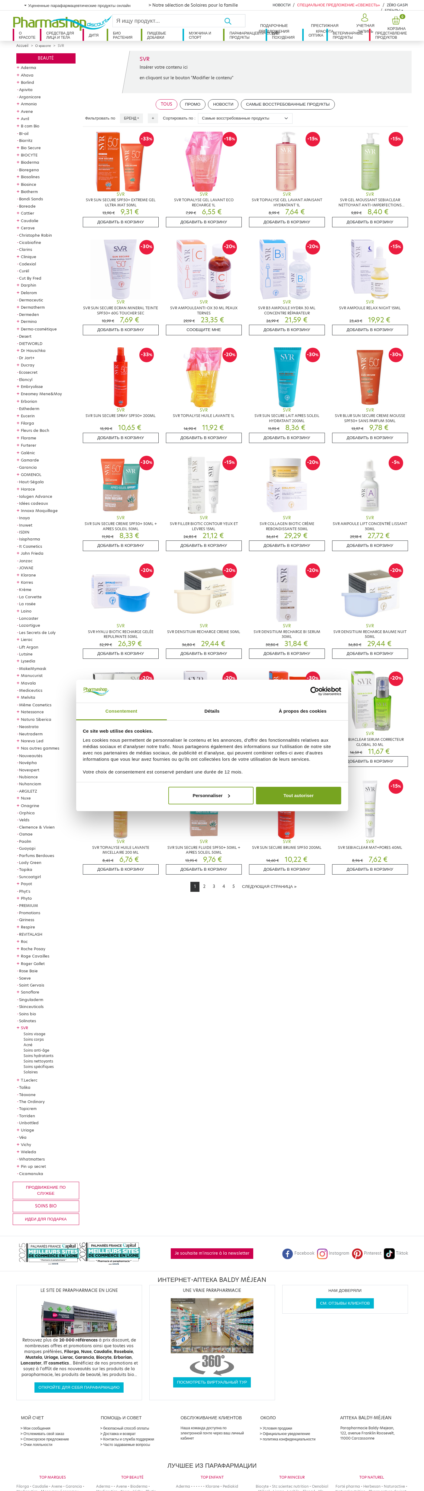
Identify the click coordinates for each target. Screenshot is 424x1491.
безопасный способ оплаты (126, 1428)
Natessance (32, 711)
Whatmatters (32, 1159)
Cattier (27, 213)
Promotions (29, 912)
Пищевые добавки (156, 35)
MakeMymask (32, 668)
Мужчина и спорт (200, 35)
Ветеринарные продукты (348, 35)
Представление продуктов (391, 35)
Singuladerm (31, 999)
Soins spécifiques (39, 1066)
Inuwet (25, 525)
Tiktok (396, 1253)
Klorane (28, 575)
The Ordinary (32, 1101)
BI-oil (23, 133)
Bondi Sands (31, 199)
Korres (27, 582)
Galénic (28, 452)
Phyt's (24, 891)
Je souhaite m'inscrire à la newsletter (212, 1253)
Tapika (25, 869)
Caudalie (29, 220)
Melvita (28, 697)
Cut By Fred (30, 278)
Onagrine (30, 805)
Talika (25, 1087)
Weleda (28, 1151)
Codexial (27, 264)
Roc (24, 941)
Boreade (27, 206)
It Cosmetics (30, 546)
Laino (26, 611)
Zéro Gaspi (397, 5)
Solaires (31, 1072)
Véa (23, 1137)
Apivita (26, 89)
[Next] (269, 887)
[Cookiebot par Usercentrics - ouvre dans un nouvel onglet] (314, 691)
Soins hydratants (38, 1055)
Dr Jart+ (27, 357)
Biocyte (262, 1486)
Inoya (24, 518)
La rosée (27, 603)
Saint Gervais (31, 985)
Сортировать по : (179, 118)
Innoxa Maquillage (39, 510)
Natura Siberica (36, 719)
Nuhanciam (30, 784)
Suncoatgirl (30, 876)
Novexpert (29, 770)
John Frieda (32, 553)
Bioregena (29, 169)
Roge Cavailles (35, 956)
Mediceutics (30, 690)
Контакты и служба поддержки (128, 1439)
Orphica (27, 813)
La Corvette (30, 596)
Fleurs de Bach (35, 430)
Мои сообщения (37, 1428)
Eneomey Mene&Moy (41, 393)
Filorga (27, 423)
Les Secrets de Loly (37, 632)
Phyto (26, 898)
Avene (27, 111)
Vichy (26, 1144)
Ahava (27, 75)
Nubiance (28, 777)
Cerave (28, 228)
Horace (28, 489)
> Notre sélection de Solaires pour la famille (193, 5)
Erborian (29, 401)
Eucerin (28, 416)
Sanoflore (30, 992)
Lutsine (26, 654)
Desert (25, 336)
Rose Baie (28, 971)
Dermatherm (33, 307)
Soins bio (27, 1013)
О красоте (27, 35)
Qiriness (26, 919)
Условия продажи (277, 1428)
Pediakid (230, 1486)
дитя (94, 35)
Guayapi (27, 848)
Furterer (28, 445)
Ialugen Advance (35, 496)
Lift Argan (28, 647)
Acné (28, 1044)
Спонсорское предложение (46, 1439)
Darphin (28, 285)
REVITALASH (30, 934)
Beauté (46, 58)
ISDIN (24, 532)
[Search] (168, 20)
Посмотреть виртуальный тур (212, 1382)
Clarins (25, 249)
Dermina (29, 321)
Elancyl (25, 379)
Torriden (27, 1115)
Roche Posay (33, 948)
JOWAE (26, 567)
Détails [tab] (212, 711)
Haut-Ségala (31, 481)
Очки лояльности (38, 1444)
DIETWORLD (30, 343)
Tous (166, 104)
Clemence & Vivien (37, 827)
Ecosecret (28, 372)
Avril (25, 118)
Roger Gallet (33, 963)
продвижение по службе (46, 1190)
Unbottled (29, 1122)
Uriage (27, 1130)
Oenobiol (320, 1486)
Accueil (22, 45)
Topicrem (28, 1108)
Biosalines (30, 176)
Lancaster (28, 618)
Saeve (25, 978)
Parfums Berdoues (36, 855)
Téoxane (27, 1094)
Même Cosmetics (35, 705)
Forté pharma (347, 1486)
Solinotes (27, 1020)
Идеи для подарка (45, 1219)
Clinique (28, 256)
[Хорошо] (234, 20)
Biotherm (29, 191)
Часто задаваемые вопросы (126, 1444)
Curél (24, 271)
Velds (24, 820)
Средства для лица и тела (60, 35)
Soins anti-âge (36, 1050)
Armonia (29, 104)
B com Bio (30, 126)
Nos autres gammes (40, 748)
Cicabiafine (30, 242)
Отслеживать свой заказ (44, 1433)
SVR (24, 1027)
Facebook (298, 1253)
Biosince (28, 184)
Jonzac (26, 560)
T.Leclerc (29, 1080)
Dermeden (29, 314)
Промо (192, 104)
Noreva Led (32, 741)
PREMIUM (28, 905)
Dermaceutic (31, 300)
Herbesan (371, 1486)
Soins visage (34, 1033)
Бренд (130, 118)
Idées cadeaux (33, 503)
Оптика (316, 35)
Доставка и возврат (119, 1433)
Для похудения (283, 35)
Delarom (29, 292)
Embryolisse (32, 386)
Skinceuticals (31, 1006)
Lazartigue (29, 625)
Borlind (27, 82)
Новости (281, 5)
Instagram (333, 1253)
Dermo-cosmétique (39, 329)
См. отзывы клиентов (345, 1303)
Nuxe (26, 798)
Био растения (123, 35)
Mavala (28, 683)
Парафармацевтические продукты (247, 35)
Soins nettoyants (38, 1061)
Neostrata (29, 726)
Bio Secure (31, 147)
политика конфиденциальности (289, 1439)
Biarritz (26, 140)
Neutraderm (31, 734)
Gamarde (30, 460)
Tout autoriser (298, 795)
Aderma (28, 67)
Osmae (26, 834)
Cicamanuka (31, 1173)
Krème (25, 589)
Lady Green (30, 862)
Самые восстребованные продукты (288, 104)
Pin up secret (33, 1166)
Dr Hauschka (33, 350)
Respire (28, 927)
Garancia (28, 467)
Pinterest (366, 1253)
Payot (26, 883)
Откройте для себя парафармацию (78, 1387)
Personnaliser (211, 795)
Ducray (27, 365)
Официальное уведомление (286, 1433)
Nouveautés (30, 755)
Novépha (28, 762)
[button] (365, 23)
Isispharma (29, 539)
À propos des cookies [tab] (303, 711)
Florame (28, 438)
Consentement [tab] (121, 711)
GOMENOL (31, 474)
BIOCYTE (29, 155)
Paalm (25, 841)
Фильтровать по (100, 118)
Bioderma (30, 162)
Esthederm (29, 408)
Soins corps (34, 1039)
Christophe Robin (35, 235)
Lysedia (28, 661)
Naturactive (394, 1486)
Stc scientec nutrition (290, 1486)
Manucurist (32, 675)
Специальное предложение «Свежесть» (338, 5)
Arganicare (30, 97)
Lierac (27, 639)
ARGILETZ (28, 791)
